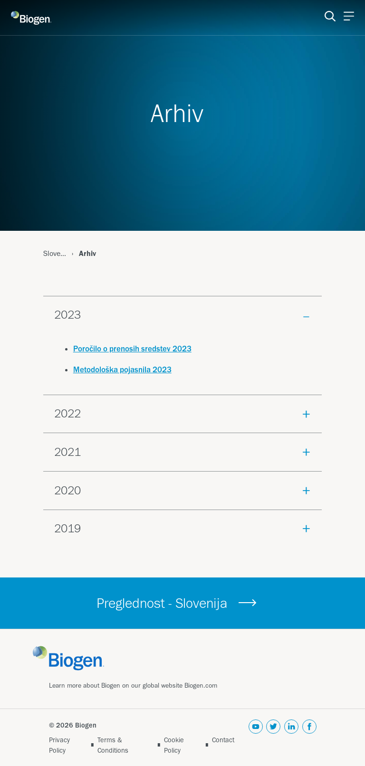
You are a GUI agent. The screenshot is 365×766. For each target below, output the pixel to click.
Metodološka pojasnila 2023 (122, 369)
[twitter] (273, 737)
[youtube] (256, 737)
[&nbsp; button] (248, 603)
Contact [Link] (223, 740)
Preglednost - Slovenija (162, 603)
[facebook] (309, 737)
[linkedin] (291, 737)
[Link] (76, 657)
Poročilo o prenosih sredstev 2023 (132, 348)
